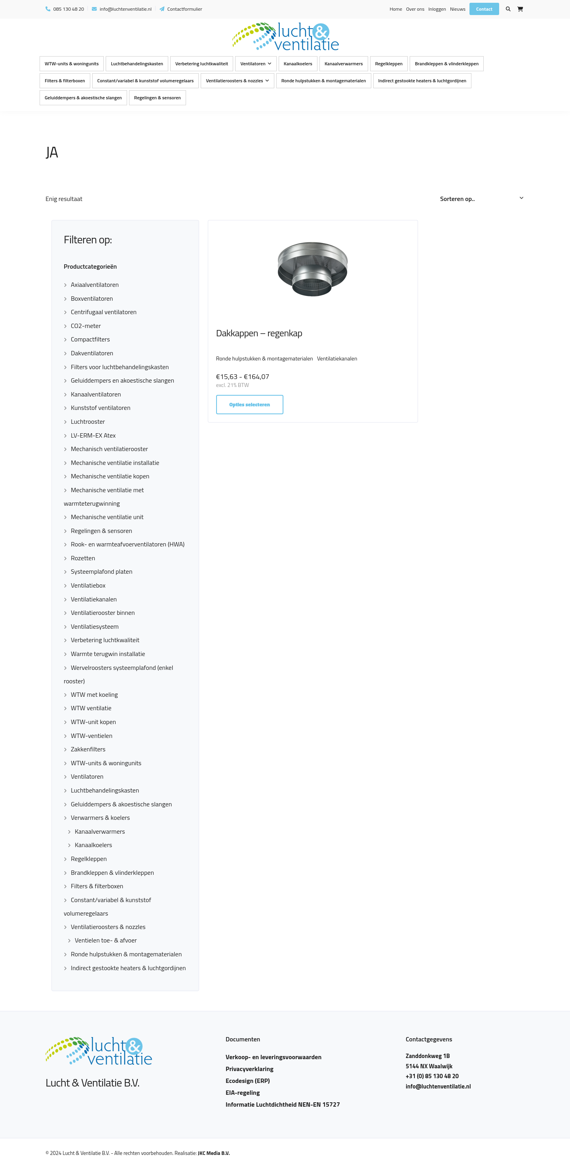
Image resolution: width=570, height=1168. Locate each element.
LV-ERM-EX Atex (93, 435)
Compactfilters (90, 339)
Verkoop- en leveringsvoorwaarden (273, 1057)
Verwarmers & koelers (100, 817)
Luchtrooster (88, 421)
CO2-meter (86, 325)
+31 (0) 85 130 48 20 (434, 1076)
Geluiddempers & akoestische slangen (83, 98)
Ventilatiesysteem (95, 626)
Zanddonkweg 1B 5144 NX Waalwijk (431, 1061)
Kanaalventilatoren (96, 394)
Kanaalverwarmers (344, 64)
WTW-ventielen (91, 735)
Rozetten (83, 558)
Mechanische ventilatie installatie (115, 462)
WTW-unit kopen (93, 721)
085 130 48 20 (65, 9)
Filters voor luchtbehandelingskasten (120, 367)
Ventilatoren (252, 64)
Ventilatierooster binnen (103, 612)
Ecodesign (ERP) (248, 1080)
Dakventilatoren (92, 353)
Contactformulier (181, 9)
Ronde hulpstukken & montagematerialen (323, 81)
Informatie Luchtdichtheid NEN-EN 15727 (283, 1104)
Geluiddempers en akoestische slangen (122, 380)
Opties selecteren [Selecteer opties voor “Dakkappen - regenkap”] (251, 411)
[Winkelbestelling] (482, 199)
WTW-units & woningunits (72, 64)
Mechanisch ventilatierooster (109, 448)
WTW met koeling (94, 694)
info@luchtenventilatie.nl (122, 9)
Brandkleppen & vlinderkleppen (447, 64)
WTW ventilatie (91, 708)
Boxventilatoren (92, 298)
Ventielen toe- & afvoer (106, 940)
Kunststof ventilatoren (100, 407)
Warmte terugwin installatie (108, 653)
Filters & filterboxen (65, 81)
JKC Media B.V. (214, 1153)
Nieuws (458, 9)
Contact (484, 9)
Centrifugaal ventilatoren (104, 312)
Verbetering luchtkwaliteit (201, 64)
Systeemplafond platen (101, 571)
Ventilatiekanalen (94, 599)
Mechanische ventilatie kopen (110, 476)
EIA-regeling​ (243, 1092)
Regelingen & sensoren (157, 98)
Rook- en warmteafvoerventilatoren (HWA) (127, 544)
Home (396, 9)
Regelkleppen (389, 64)
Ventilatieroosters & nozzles (234, 81)
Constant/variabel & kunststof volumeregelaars (145, 81)
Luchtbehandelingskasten (137, 64)
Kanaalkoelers (298, 64)
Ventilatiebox (88, 585)
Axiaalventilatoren (95, 284)
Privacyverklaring (250, 1068)
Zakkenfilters (88, 749)
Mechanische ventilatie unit (107, 516)
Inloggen (437, 9)
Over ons (415, 9)
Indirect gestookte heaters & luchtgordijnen (422, 81)
